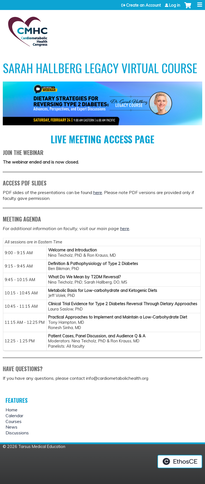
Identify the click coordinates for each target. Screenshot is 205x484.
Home (11, 409)
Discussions (17, 432)
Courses (14, 421)
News (11, 427)
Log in (174, 5)
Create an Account (143, 5)
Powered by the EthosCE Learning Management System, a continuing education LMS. (179, 461)
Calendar (14, 415)
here (97, 192)
